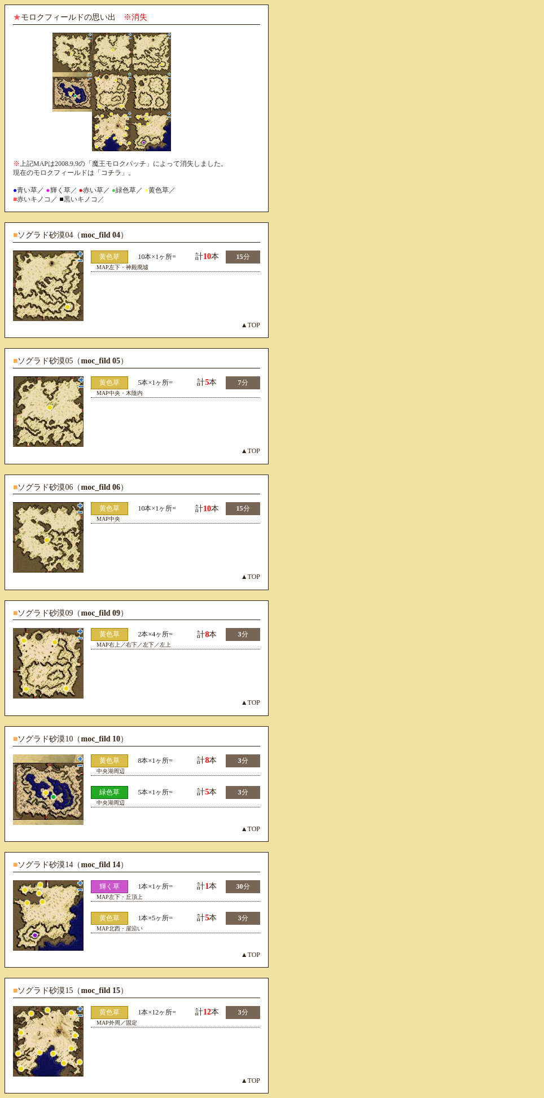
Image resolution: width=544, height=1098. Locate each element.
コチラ (111, 173)
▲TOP (250, 325)
